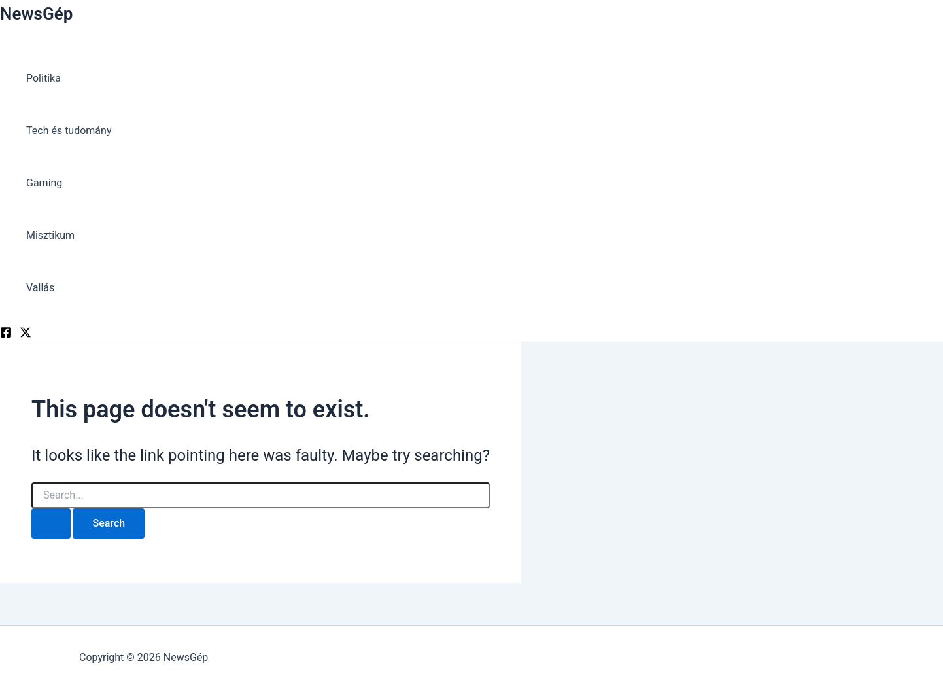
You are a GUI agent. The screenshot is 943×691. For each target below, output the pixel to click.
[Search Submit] (51, 523)
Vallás (40, 287)
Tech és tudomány (68, 130)
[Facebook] (6, 334)
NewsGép (36, 14)
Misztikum (50, 235)
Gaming (44, 183)
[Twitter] (25, 334)
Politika (43, 78)
